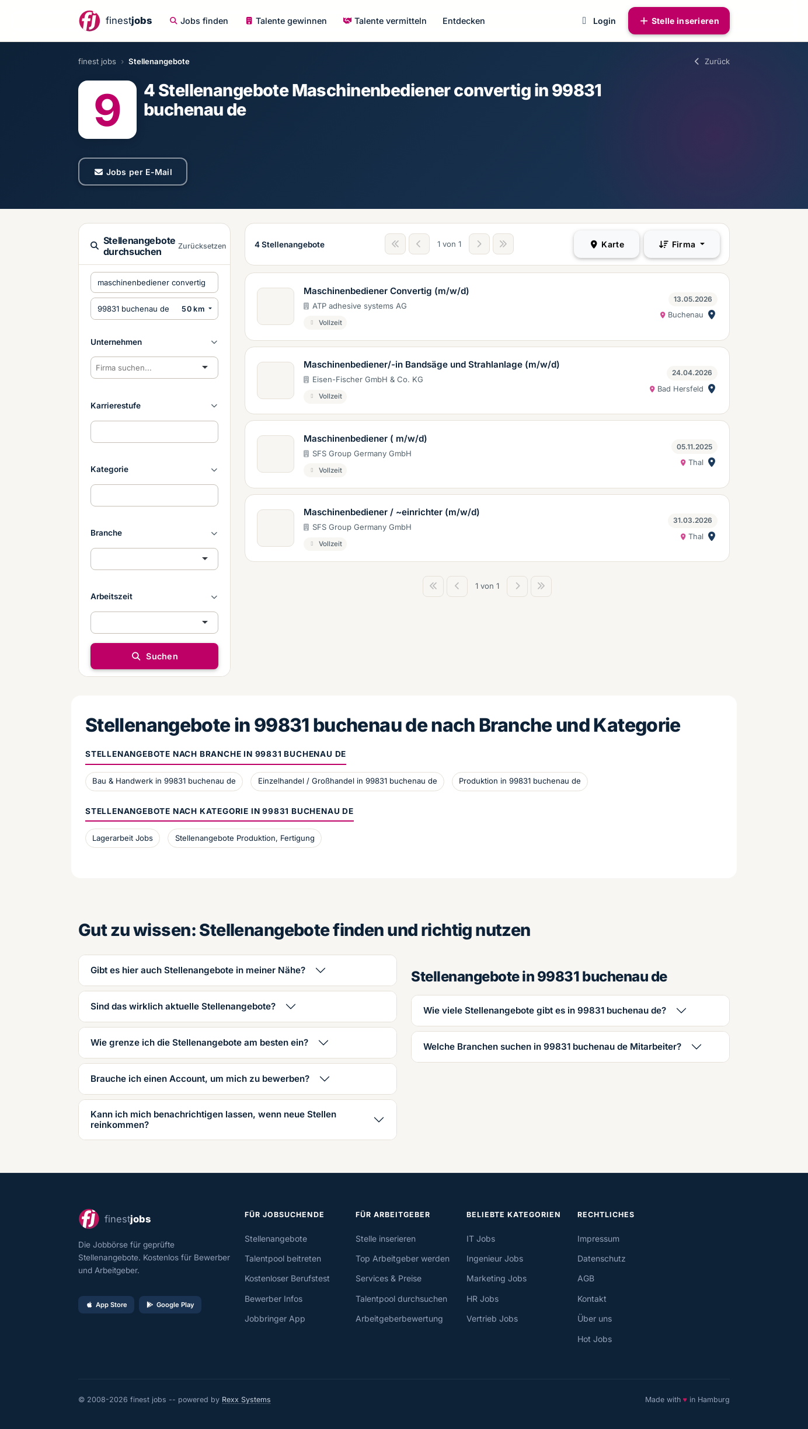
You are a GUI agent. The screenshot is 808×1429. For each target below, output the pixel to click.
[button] (154, 341)
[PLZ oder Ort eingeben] (134, 308)
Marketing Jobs (496, 1278)
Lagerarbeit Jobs (122, 838)
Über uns (594, 1318)
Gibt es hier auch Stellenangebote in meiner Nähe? (197, 970)
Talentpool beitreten (283, 1258)
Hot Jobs (594, 1339)
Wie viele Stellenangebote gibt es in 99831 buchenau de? (544, 1010)
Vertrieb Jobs (492, 1318)
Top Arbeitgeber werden (403, 1258)
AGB (585, 1278)
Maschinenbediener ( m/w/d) (365, 438)
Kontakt (592, 1299)
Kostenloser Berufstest (287, 1278)
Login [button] (597, 21)
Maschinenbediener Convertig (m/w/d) (386, 290)
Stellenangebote (276, 1238)
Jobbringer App (275, 1318)
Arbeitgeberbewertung (399, 1318)
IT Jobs (480, 1238)
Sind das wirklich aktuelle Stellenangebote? (183, 1006)
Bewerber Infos (273, 1299)
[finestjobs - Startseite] (115, 20)
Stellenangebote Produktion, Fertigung (245, 838)
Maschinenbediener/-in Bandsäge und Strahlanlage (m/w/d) (432, 364)
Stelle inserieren (679, 21)
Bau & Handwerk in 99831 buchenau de (164, 780)
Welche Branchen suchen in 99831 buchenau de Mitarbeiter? (552, 1046)
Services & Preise (389, 1278)
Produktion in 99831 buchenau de (520, 780)
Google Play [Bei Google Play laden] (170, 1305)
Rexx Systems (246, 1399)
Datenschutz (601, 1258)
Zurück (711, 61)
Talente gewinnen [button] (286, 21)
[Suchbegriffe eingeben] (154, 282)
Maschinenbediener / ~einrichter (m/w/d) (392, 512)
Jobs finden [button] (199, 21)
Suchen (154, 656)
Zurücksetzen (202, 246)
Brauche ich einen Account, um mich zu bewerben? (199, 1078)
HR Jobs (482, 1299)
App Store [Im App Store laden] (106, 1305)
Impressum (598, 1238)
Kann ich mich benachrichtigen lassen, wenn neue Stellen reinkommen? (213, 1119)
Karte (606, 244)
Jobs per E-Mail (132, 172)
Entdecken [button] (464, 21)
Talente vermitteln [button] (385, 21)
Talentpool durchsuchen (401, 1299)
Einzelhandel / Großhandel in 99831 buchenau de (347, 780)
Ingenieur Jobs (494, 1258)
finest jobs (97, 61)
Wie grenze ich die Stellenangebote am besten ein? (199, 1042)
